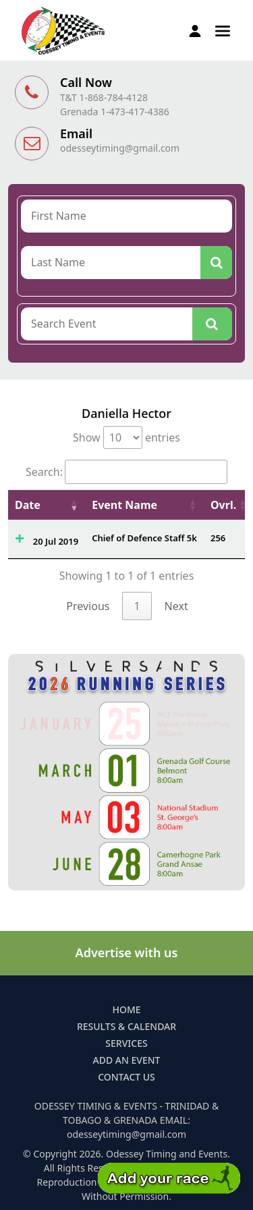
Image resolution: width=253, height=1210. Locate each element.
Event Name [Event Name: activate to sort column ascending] (124, 504)
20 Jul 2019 (55, 541)
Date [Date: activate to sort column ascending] (27, 504)
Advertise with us (127, 952)
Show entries (126, 437)
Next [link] (176, 606)
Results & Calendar (126, 1026)
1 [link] (137, 606)
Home (126, 1009)
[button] (222, 29)
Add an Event (127, 1060)
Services (126, 1043)
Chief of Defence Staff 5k (144, 538)
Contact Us (126, 1076)
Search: (126, 472)
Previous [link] (87, 606)
